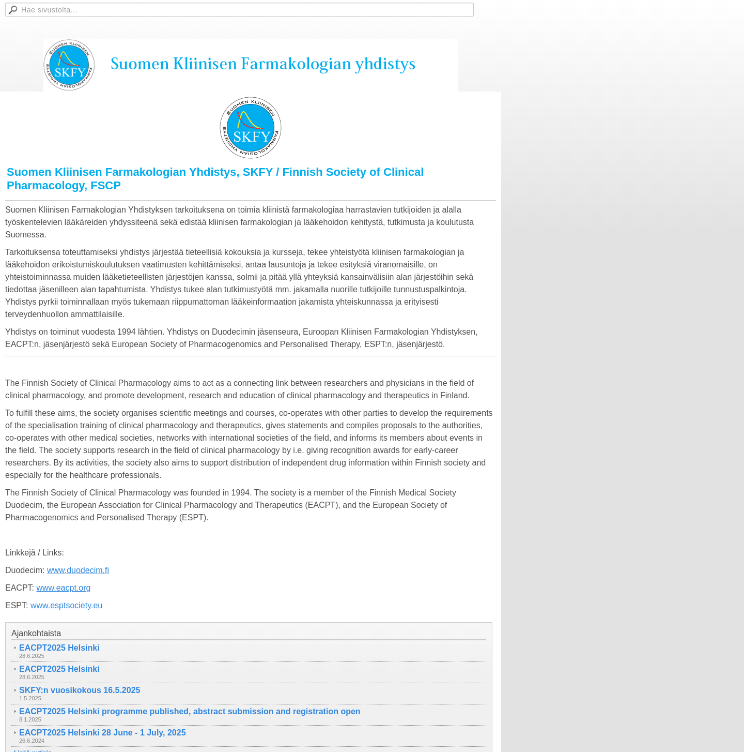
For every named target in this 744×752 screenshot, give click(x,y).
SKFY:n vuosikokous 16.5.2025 (79, 690)
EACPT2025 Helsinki (59, 647)
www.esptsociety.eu (66, 605)
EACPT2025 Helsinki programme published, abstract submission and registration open (190, 711)
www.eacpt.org (63, 587)
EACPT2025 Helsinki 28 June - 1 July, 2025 (102, 732)
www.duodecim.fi (78, 570)
